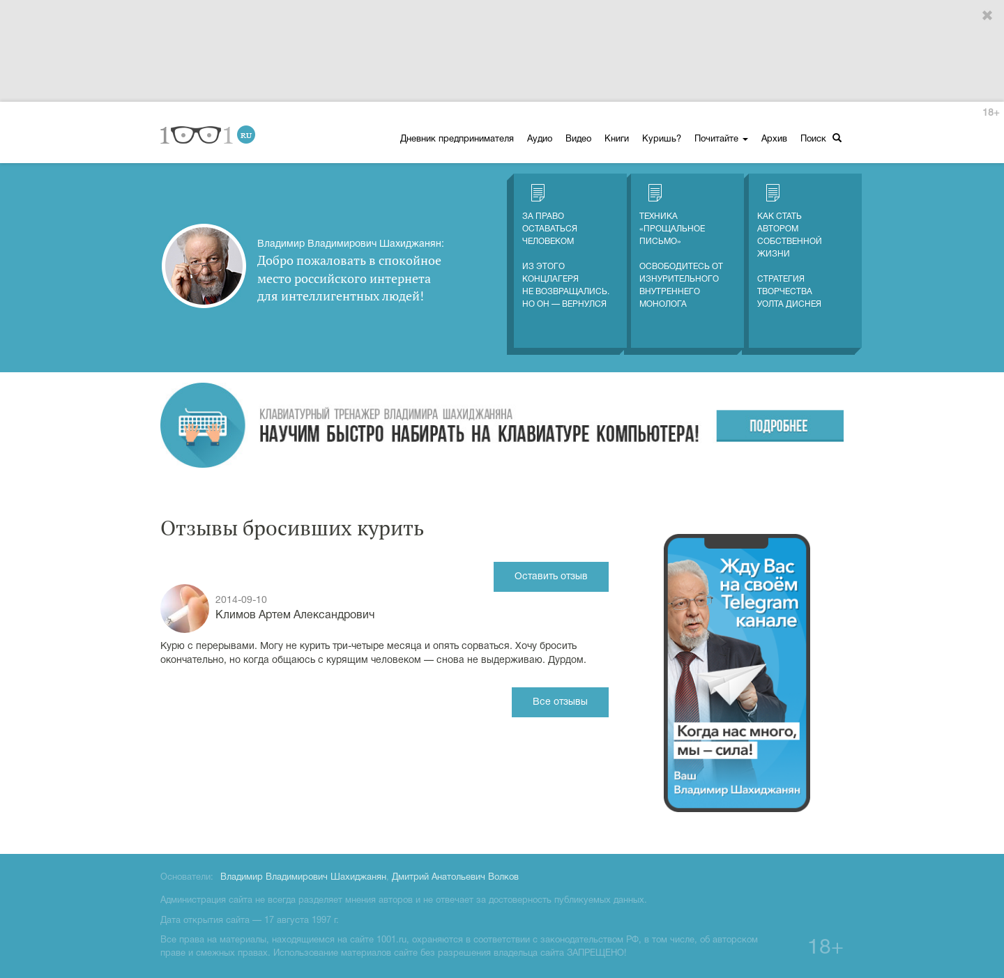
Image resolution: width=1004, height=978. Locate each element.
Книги (616, 139)
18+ (990, 113)
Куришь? (661, 139)
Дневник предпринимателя (457, 139)
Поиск (821, 138)
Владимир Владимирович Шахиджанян (303, 877)
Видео (578, 139)
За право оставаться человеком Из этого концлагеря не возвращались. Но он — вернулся (565, 246)
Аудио (539, 139)
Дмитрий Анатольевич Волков (455, 877)
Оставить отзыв (551, 576)
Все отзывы (560, 702)
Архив (774, 139)
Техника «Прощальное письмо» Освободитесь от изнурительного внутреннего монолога (681, 246)
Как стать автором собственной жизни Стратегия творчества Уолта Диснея (789, 246)
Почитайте (721, 139)
